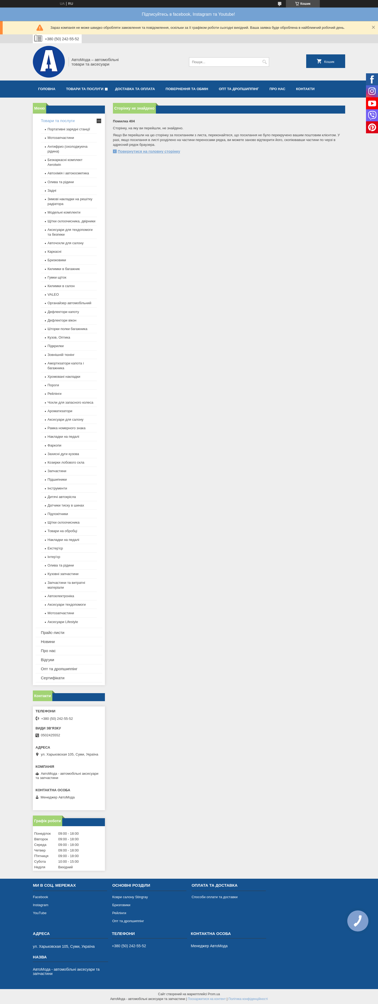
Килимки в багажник (64, 269)
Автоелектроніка (61, 596)
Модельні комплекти (64, 212)
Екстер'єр (55, 548)
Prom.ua (214, 994)
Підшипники (57, 479)
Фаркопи (54, 445)
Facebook (40, 897)
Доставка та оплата (135, 89)
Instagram (40, 905)
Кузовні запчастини (63, 574)
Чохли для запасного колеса (70, 402)
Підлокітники (58, 514)
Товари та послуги (84, 89)
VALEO (53, 294)
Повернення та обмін (187, 89)
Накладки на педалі (63, 437)
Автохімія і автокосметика (68, 173)
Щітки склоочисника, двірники (71, 221)
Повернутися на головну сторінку (149, 151)
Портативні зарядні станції (69, 129)
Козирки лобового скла (66, 462)
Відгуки (47, 659)
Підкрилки (56, 346)
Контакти (305, 89)
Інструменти (57, 488)
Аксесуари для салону (66, 419)
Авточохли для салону (66, 243)
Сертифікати (52, 678)
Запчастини (57, 471)
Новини (48, 641)
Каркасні (54, 252)
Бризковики (57, 260)
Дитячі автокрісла (62, 497)
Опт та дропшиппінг (239, 89)
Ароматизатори (60, 411)
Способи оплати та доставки (215, 897)
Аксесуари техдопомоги (67, 605)
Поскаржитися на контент (207, 999)
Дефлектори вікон (62, 320)
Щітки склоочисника (64, 522)
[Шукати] (264, 62)
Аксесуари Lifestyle (63, 622)
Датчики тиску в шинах (66, 505)
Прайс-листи (52, 632)
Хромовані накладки (64, 377)
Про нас (277, 89)
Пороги (53, 385)
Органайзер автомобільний (69, 303)
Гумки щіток (57, 277)
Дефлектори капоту (63, 312)
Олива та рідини (61, 182)
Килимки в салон (61, 286)
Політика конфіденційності (248, 999)
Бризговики (121, 905)
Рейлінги (54, 394)
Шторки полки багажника (67, 329)
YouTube (39, 913)
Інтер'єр (54, 557)
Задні (52, 190)
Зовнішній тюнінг (61, 355)
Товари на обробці (62, 531)
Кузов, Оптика (59, 337)
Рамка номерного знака (66, 428)
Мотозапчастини (61, 138)
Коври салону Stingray (130, 897)
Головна (46, 89)
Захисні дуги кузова (63, 454)
